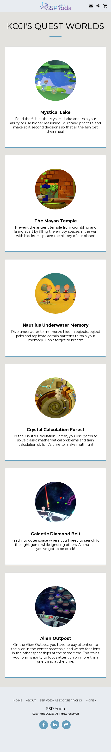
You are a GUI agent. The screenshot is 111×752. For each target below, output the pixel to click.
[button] (5, 5)
